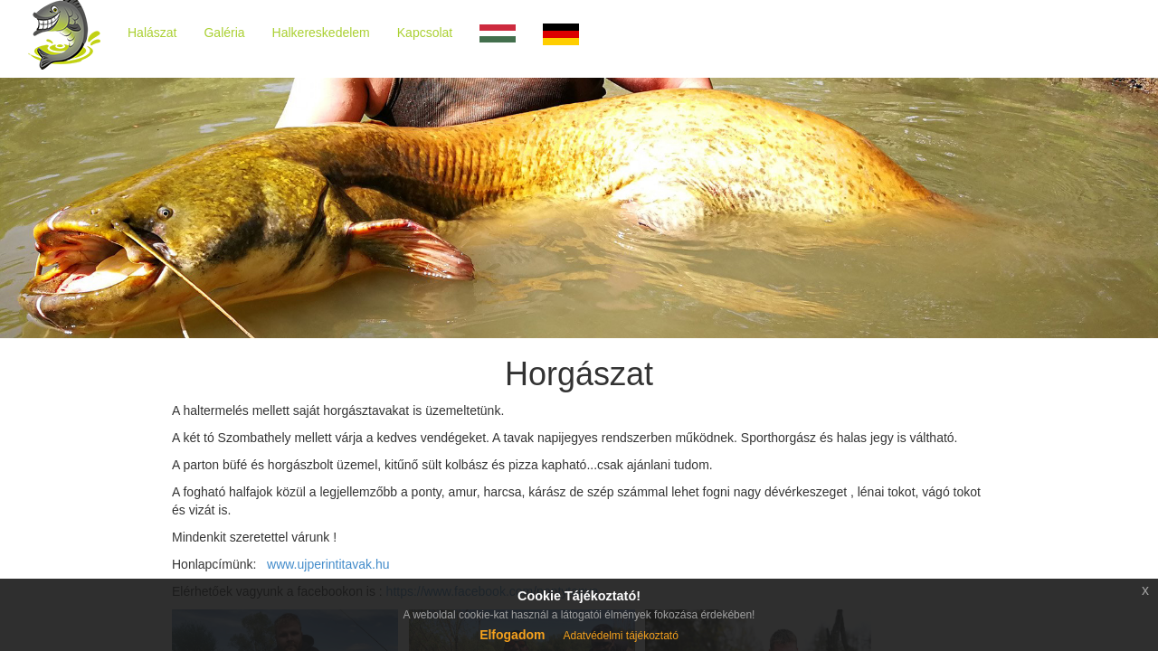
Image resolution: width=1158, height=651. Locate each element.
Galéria (224, 32)
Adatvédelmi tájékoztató (620, 635)
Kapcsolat (424, 32)
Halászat (152, 32)
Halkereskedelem (321, 32)
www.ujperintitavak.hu (326, 564)
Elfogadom (512, 634)
